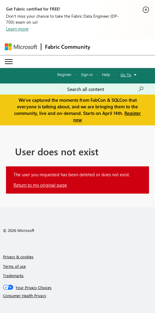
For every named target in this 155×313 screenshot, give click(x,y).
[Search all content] (105, 89)
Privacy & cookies (18, 256)
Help (106, 74)
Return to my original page (40, 185)
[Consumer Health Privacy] (77, 296)
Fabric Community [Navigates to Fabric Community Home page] (67, 46)
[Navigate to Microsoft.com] (21, 46)
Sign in (87, 74)
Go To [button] (126, 74)
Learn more (17, 29)
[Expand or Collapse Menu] (8, 61)
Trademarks (13, 275)
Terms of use (14, 266)
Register (64, 74)
